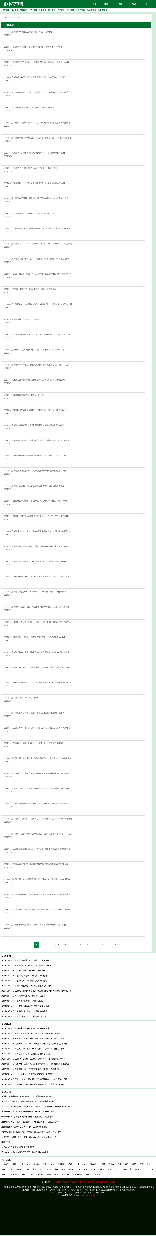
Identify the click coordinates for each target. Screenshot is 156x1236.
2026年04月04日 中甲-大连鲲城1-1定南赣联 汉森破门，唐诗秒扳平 (28, 1074)
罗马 (144, 1169)
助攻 (63, 1169)
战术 (56, 1174)
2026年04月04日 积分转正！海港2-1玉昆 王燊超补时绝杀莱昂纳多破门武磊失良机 (34, 1044)
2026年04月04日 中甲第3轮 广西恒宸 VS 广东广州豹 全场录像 (26, 965)
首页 (95, 4)
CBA (85, 1164)
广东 (78, 1169)
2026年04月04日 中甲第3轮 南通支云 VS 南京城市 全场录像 (25, 960)
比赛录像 (61, 1164)
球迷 (102, 1169)
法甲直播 (88, 1182)
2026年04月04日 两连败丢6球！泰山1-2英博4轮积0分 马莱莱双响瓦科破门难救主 (33, 1049)
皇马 (137, 1169)
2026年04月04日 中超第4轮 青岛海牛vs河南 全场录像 (22, 1001)
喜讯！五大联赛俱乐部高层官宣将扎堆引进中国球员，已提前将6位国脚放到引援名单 (35, 1107)
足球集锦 (18, 18)
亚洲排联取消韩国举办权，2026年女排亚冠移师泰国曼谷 (24, 1127)
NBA (52, 1164)
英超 (85, 1169)
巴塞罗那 (96, 1174)
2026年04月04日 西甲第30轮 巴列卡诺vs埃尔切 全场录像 (23, 1016)
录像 (120, 4)
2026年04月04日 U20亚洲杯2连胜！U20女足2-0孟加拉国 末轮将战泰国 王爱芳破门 (34, 1059)
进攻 (34, 1169)
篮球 (70, 1164)
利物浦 (93, 1169)
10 (102, 945)
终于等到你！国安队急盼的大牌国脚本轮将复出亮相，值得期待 (27, 1117)
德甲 (134, 1164)
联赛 (10, 1169)
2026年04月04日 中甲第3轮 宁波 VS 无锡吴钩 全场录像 (23, 996)
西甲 (141, 1164)
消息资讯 (5, 1164)
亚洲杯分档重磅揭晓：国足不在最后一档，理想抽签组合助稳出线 (27, 1096)
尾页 (116, 945)
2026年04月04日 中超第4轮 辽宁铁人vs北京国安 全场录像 (24, 1011)
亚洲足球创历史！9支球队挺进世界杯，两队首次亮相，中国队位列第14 (30, 1122)
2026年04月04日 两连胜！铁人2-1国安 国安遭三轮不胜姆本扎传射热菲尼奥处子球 (34, 1079)
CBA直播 (72, 1182)
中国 (87, 1174)
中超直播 (80, 1182)
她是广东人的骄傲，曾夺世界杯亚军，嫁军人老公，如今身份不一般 (28, 1137)
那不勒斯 (39, 1174)
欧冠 (44, 1164)
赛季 (127, 1164)
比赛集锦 (35, 1164)
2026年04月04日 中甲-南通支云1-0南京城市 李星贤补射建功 (25, 1028)
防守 (116, 1169)
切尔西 (4, 1174)
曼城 (41, 1169)
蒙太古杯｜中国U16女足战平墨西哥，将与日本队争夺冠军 (24, 1152)
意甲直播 (103, 1182)
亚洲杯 (111, 1164)
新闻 (148, 4)
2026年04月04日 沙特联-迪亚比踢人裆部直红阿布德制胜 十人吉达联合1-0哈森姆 (33, 1084)
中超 (49, 1174)
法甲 (23, 1174)
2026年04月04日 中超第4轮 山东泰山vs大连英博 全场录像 (24, 981)
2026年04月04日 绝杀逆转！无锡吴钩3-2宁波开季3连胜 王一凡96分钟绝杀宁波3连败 (35, 1064)
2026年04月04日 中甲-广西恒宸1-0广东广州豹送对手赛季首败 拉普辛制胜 (30, 1033)
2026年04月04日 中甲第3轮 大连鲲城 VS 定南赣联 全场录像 (25, 1006)
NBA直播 (56, 1182)
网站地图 (92, 1195)
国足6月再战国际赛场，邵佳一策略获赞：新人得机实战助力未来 (27, 1101)
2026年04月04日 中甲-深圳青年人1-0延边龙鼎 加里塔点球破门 (26, 1054)
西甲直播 (111, 1182)
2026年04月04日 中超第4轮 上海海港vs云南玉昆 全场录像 (24, 976)
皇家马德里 (77, 1174)
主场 (119, 1164)
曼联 (3, 1169)
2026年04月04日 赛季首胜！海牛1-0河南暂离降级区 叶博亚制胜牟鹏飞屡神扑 (32, 1069)
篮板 (149, 1164)
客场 (71, 1169)
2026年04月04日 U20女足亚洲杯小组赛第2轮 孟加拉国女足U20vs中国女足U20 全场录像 (36, 991)
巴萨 (31, 1174)
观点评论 (94, 1164)
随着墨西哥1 (6, 1142)
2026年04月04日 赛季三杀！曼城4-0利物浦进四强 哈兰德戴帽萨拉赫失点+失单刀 (33, 1039)
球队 (56, 1169)
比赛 (21, 1164)
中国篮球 (65, 1174)
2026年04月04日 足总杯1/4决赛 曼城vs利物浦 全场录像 (23, 971)
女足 (27, 1169)
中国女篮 (14, 1174)
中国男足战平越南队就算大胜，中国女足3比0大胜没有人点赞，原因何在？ (31, 1132)
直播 (106, 4)
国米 (109, 1169)
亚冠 (49, 1169)
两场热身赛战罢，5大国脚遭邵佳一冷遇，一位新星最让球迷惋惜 (27, 1112)
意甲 (103, 1164)
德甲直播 (95, 1182)
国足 (151, 1169)
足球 (14, 1164)
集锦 (134, 4)
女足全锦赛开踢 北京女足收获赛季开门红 (18, 1147)
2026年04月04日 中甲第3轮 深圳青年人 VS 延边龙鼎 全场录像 (26, 986)
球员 (77, 1164)
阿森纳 (19, 1169)
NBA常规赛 (126, 1169)
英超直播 (64, 1182)
